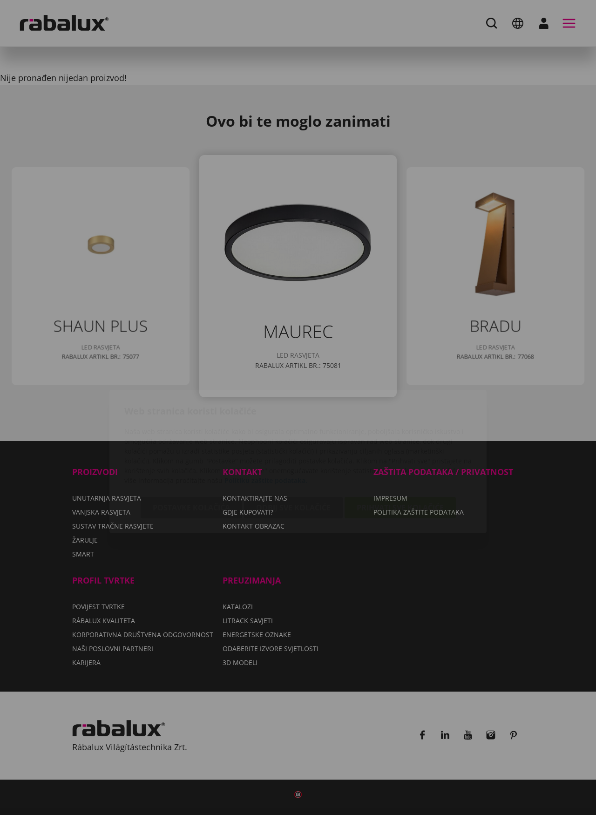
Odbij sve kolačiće (293, 453)
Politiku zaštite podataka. (265, 426)
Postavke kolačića (191, 453)
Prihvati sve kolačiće (400, 453)
